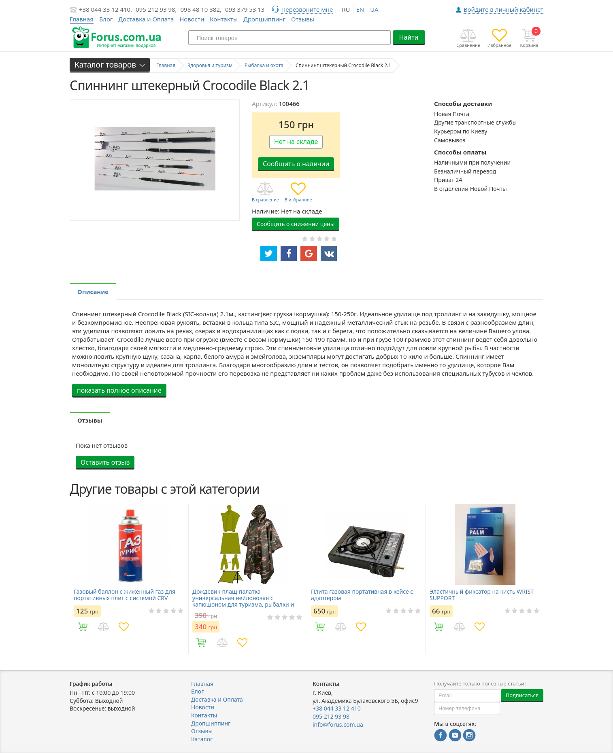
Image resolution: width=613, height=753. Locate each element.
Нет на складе (296, 141)
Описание (93, 292)
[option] (129, 578)
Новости (191, 19)
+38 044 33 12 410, (105, 9)
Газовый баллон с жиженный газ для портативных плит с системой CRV (124, 594)
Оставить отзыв (105, 462)
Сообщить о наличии (296, 163)
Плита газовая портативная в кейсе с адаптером (362, 594)
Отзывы (302, 19)
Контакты (224, 19)
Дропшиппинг (264, 19)
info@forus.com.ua (338, 724)
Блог (106, 19)
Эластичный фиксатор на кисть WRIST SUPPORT (482, 594)
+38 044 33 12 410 (337, 708)
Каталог (202, 739)
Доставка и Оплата (146, 19)
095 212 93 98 (331, 716)
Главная (202, 683)
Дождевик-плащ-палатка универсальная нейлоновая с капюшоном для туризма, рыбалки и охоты (243, 598)
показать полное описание (119, 390)
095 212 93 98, (156, 9)
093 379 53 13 (245, 9)
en (360, 9)
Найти (408, 37)
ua (374, 9)
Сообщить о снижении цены (295, 224)
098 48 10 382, (201, 9)
